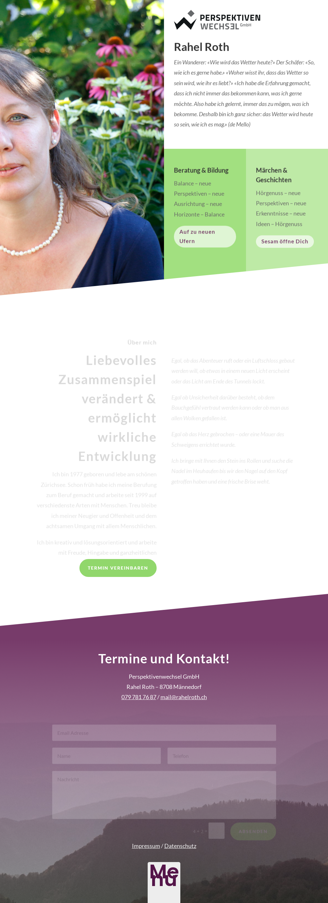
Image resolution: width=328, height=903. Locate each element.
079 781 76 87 (138, 696)
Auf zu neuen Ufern (197, 239)
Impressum (146, 845)
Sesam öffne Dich (284, 244)
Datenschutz (180, 845)
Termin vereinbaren (118, 568)
